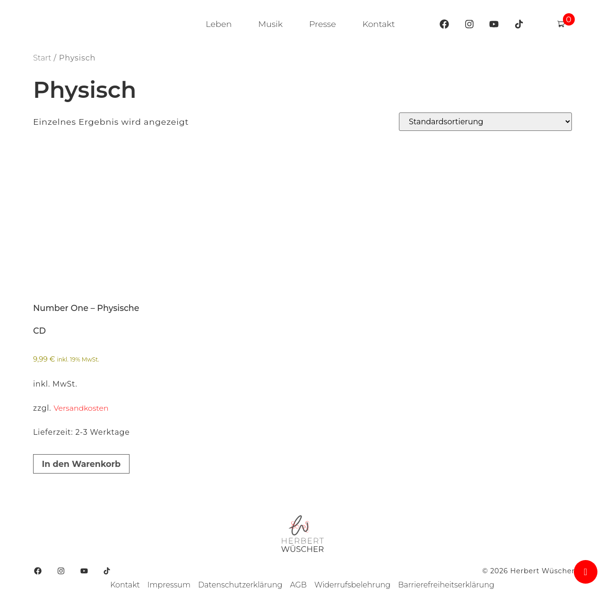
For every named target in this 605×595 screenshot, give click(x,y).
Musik (270, 24)
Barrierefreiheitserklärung (446, 584)
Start (42, 57)
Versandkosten (80, 408)
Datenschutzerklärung (240, 584)
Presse (322, 24)
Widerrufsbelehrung (352, 584)
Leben (219, 24)
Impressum (168, 584)
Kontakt (379, 24)
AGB (298, 584)
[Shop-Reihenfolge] (485, 121)
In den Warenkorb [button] (81, 464)
